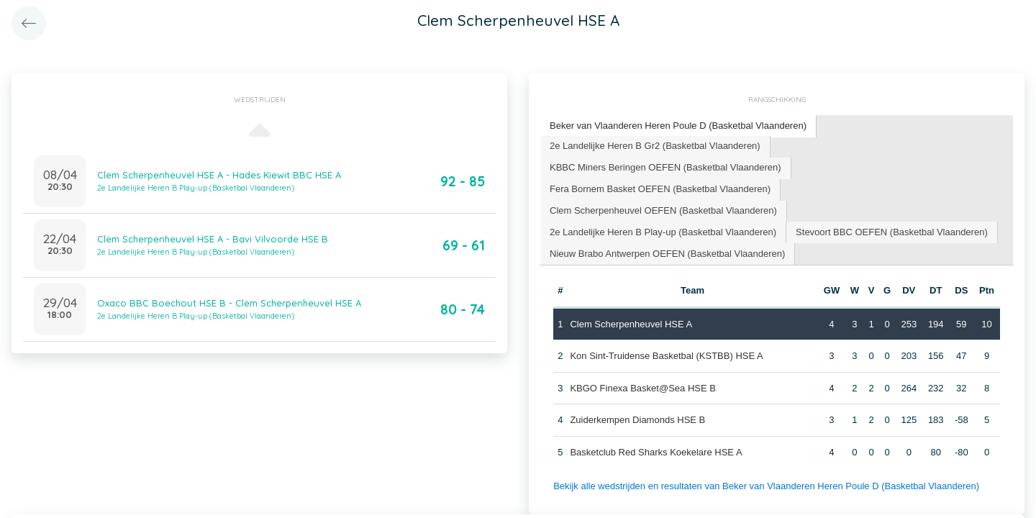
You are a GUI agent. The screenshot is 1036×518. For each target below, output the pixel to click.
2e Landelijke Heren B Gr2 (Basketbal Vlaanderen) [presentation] (655, 145)
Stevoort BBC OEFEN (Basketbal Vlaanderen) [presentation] (892, 232)
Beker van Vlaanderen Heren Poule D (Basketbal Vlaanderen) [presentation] (678, 125)
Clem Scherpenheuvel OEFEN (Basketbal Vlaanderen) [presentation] (663, 210)
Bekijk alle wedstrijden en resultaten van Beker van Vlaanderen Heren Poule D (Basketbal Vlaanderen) (766, 486)
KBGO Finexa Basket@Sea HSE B (643, 388)
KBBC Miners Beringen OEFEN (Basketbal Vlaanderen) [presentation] (665, 167)
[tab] (678, 126)
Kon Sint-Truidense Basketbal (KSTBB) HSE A (666, 355)
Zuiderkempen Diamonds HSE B (637, 419)
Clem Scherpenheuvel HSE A (631, 324)
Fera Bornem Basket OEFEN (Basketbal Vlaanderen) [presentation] (660, 188)
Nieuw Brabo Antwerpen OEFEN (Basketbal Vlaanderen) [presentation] (667, 253)
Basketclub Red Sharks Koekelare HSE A (656, 452)
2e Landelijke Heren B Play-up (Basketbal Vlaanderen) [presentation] (663, 232)
